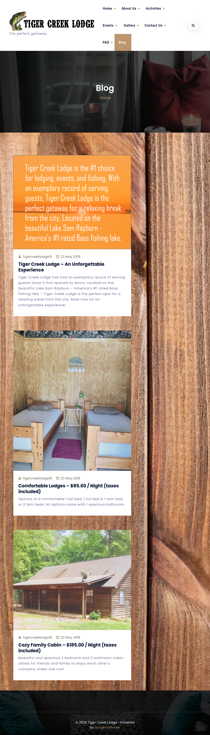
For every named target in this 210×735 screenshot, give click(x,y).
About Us (129, 8)
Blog (122, 42)
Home (107, 8)
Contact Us (153, 25)
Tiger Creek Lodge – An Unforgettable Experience (61, 267)
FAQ (106, 42)
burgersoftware (107, 727)
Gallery (129, 25)
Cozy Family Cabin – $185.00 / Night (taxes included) (67, 648)
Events (108, 25)
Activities (153, 8)
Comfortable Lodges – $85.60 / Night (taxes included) (68, 489)
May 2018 (70, 256)
